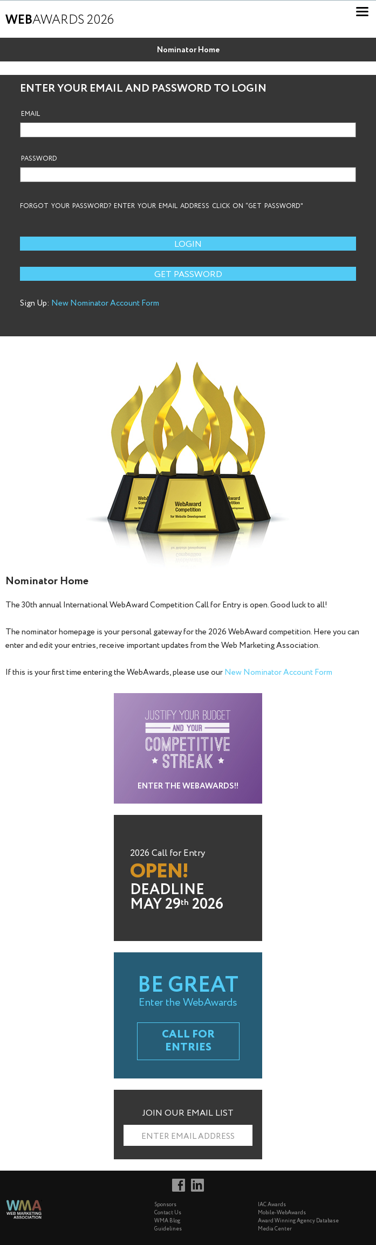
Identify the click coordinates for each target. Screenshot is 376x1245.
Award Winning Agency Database (298, 1221)
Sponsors (165, 1205)
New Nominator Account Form (105, 303)
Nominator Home (188, 50)
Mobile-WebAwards (282, 1213)
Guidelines (168, 1229)
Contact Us (167, 1213)
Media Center (275, 1229)
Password (39, 159)
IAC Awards (272, 1205)
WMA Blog (167, 1221)
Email (30, 114)
